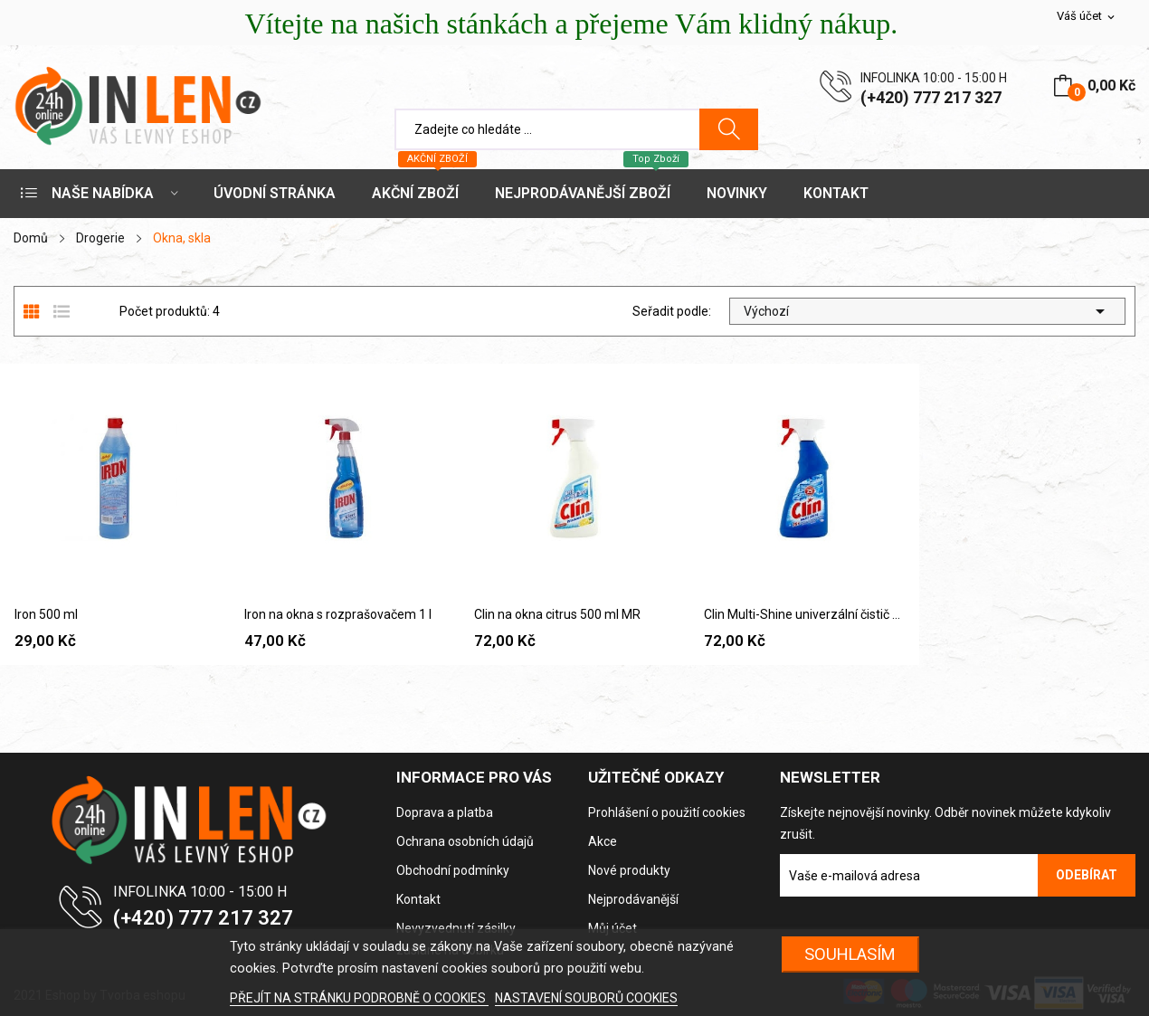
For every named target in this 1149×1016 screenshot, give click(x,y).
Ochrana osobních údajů (465, 841)
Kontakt (418, 899)
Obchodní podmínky (452, 870)
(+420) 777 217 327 (931, 97)
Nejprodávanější (633, 899)
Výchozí (927, 311)
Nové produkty (629, 870)
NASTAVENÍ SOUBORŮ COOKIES (586, 998)
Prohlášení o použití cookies (666, 812)
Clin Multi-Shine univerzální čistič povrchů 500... (804, 614)
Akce (602, 841)
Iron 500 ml (46, 614)
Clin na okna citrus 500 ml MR (557, 614)
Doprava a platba (444, 812)
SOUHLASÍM (850, 954)
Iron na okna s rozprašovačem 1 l (338, 614)
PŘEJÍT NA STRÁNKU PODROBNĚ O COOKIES (359, 998)
